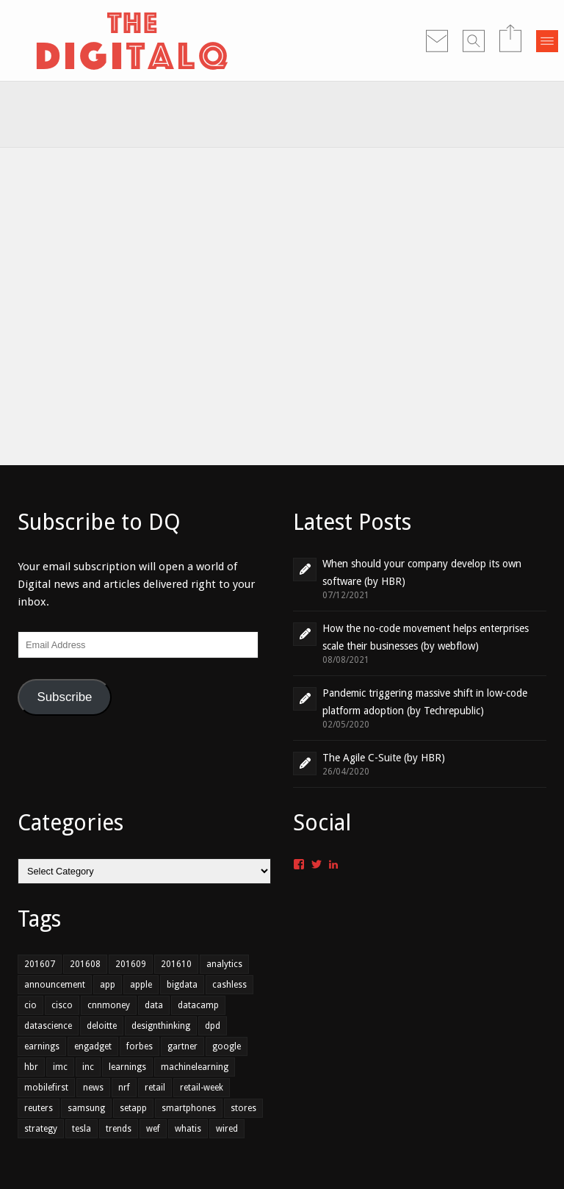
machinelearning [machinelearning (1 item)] (194, 1067)
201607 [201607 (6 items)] (39, 964)
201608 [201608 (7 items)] (85, 964)
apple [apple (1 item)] (141, 985)
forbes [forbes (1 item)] (139, 1046)
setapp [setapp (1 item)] (133, 1108)
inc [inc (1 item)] (88, 1067)
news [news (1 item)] (93, 1087)
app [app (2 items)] (107, 985)
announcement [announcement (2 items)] (54, 985)
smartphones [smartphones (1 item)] (189, 1108)
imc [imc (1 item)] (60, 1067)
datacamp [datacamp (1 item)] (198, 1005)
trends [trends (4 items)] (118, 1129)
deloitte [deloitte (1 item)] (102, 1026)
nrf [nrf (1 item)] (124, 1087)
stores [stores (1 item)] (243, 1108)
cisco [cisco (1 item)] (62, 1005)
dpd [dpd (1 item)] (212, 1026)
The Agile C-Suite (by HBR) (383, 758)
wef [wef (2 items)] (153, 1129)
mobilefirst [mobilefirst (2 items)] (46, 1087)
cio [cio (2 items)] (30, 1005)
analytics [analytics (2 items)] (224, 964)
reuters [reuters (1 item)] (38, 1108)
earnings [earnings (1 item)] (41, 1046)
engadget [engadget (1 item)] (93, 1046)
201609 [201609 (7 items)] (130, 964)
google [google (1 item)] (226, 1046)
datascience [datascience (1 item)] (48, 1026)
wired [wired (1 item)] (227, 1129)
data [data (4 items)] (154, 1005)
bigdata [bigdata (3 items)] (182, 985)
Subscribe (64, 697)
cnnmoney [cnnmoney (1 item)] (108, 1005)
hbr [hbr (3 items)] (31, 1067)
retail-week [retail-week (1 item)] (201, 1087)
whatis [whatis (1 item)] (188, 1129)
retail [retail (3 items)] (155, 1087)
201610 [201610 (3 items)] (176, 964)
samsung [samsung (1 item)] (86, 1108)
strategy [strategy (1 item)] (40, 1129)
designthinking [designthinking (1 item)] (160, 1026)
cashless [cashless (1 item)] (229, 985)
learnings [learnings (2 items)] (127, 1067)
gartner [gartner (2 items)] (182, 1046)
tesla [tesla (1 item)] (81, 1129)
